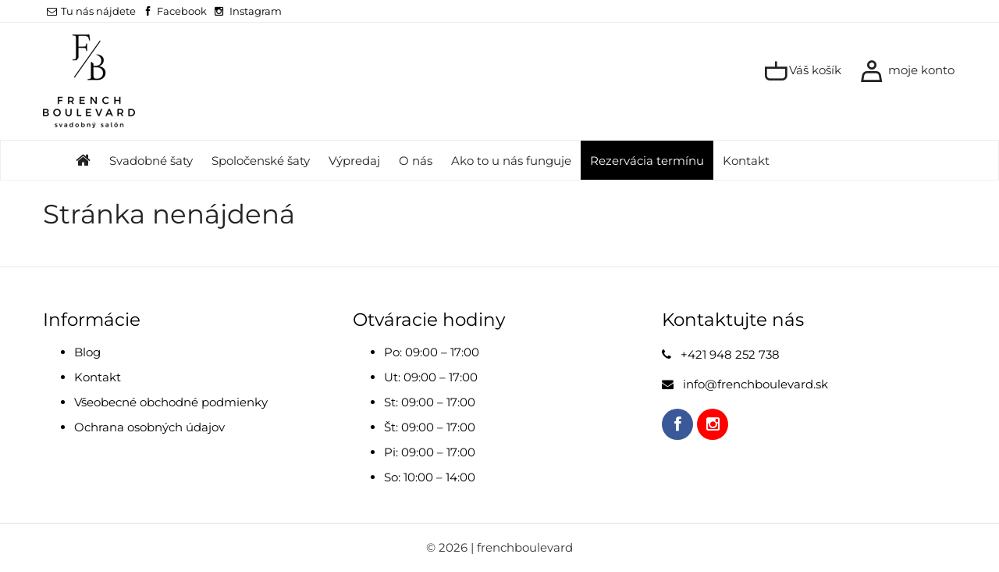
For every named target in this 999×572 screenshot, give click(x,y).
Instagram (255, 11)
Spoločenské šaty (261, 160)
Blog (87, 352)
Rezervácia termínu (647, 160)
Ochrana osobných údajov (149, 427)
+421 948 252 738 (730, 354)
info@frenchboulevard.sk (755, 384)
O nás (415, 160)
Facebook (182, 11)
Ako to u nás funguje (511, 160)
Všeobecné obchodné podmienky (171, 402)
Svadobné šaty (151, 160)
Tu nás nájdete (91, 11)
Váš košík (802, 71)
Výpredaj (354, 160)
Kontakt (746, 160)
